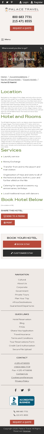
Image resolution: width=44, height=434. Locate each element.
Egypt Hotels (30, 80)
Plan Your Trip (22, 299)
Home (4, 77)
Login (25, 2)
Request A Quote (22, 28)
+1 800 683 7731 (22, 367)
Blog (22, 323)
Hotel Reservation (22, 320)
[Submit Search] (41, 48)
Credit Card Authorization (22, 346)
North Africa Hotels (11, 80)
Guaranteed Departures (22, 306)
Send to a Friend (15, 216)
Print (9, 222)
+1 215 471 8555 (22, 363)
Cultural (22, 280)
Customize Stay (23, 253)
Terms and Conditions (22, 338)
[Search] (22, 48)
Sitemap (27, 431)
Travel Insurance (22, 335)
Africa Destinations (22, 302)
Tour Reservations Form (22, 342)
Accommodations (18, 77)
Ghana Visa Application (22, 331)
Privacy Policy (22, 381)
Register (38, 2)
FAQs (22, 327)
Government (22, 291)
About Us (22, 284)
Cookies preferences (22, 378)
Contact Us (22, 374)
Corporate (22, 287)
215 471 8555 (22, 21)
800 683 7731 (22, 17)
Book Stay (23, 244)
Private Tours (22, 295)
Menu (6, 40)
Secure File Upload (22, 350)
